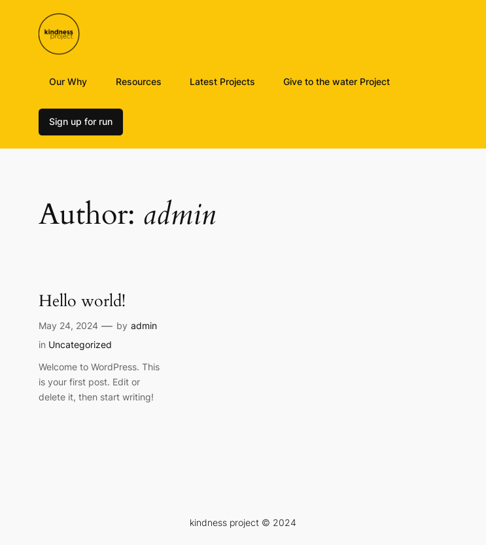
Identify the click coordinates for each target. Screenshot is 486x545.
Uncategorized (80, 344)
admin (144, 325)
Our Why (68, 81)
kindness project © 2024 (243, 522)
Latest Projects (222, 81)
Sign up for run (81, 121)
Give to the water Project (336, 81)
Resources (139, 81)
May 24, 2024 (68, 325)
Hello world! (82, 301)
